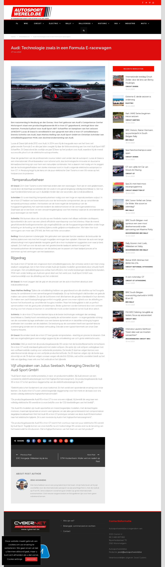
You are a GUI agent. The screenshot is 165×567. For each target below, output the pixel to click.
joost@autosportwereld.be (130, 552)
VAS (116, 23)
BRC (127, 140)
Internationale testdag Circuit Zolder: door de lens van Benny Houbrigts (140, 80)
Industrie (130, 23)
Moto (144, 23)
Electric (53, 23)
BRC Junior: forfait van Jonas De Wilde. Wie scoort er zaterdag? (138, 203)
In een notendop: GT (135, 277)
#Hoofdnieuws (24, 37)
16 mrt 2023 (130, 89)
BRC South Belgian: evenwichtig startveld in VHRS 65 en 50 (139, 295)
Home (13, 37)
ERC (141, 250)
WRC (26, 23)
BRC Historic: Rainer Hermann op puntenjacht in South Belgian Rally (139, 133)
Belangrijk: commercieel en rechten (79, 526)
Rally (68, 23)
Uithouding (147, 267)
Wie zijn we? (68, 521)
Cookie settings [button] (14, 559)
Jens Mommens (38, 480)
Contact (66, 531)
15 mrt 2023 (130, 106)
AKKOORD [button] (31, 559)
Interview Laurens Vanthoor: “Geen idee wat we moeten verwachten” (138, 332)
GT (134, 173)
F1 (17, 23)
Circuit (38, 23)
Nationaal (137, 267)
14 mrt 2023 (130, 213)
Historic (102, 23)
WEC (134, 319)
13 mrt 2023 (130, 322)
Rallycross (84, 23)
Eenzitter (137, 190)
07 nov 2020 (16, 52)
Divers (135, 86)
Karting (136, 120)
